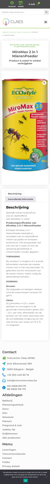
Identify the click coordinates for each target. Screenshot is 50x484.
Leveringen (9, 449)
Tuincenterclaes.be (14, 454)
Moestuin (8, 417)
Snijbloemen (10, 433)
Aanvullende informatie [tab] (20, 199)
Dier (4, 413)
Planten (7, 421)
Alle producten (11, 437)
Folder (6, 462)
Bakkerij (7, 400)
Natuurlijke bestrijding (24, 45)
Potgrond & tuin (12, 425)
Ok (26, 480)
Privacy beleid (11, 466)
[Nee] (46, 477)
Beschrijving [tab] (14, 193)
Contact (7, 458)
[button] (46, 22)
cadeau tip (8, 429)
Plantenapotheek (25, 47)
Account (12, 6)
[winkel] (20, 3)
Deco (5, 409)
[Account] (12, 3)
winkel (21, 6)
